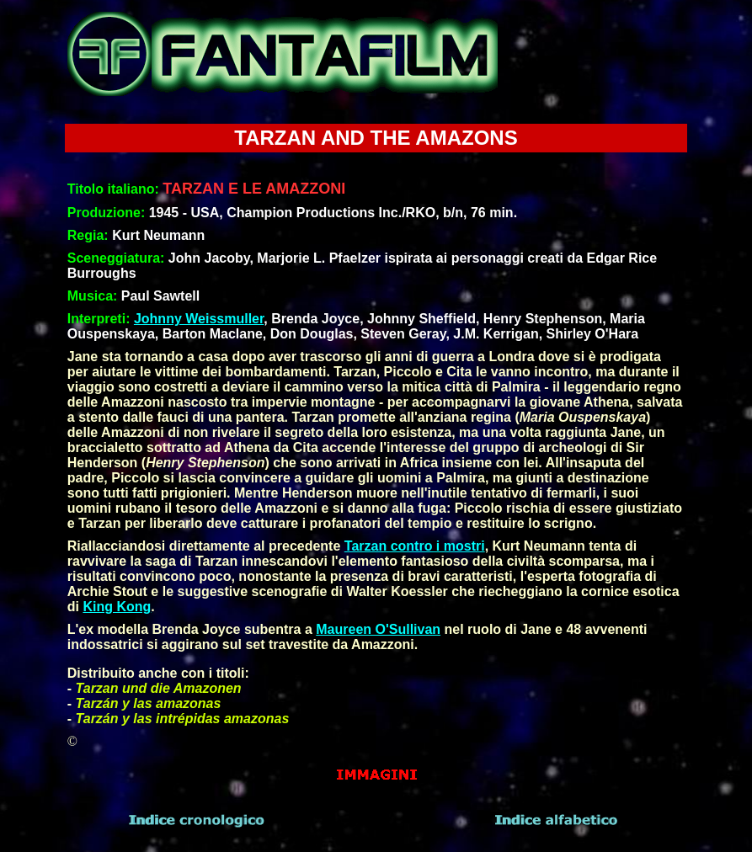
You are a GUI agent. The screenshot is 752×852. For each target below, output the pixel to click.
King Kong (117, 606)
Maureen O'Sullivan (378, 629)
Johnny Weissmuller (199, 319)
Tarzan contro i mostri (414, 546)
